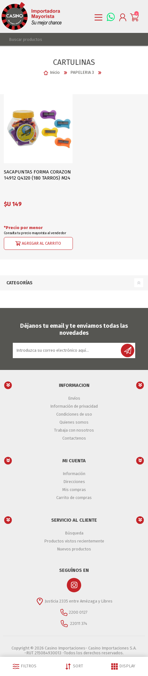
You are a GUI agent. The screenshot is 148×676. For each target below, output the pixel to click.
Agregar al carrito (41, 243)
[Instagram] (74, 585)
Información (74, 473)
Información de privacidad (74, 406)
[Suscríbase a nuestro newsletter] (67, 350)
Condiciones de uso (74, 414)
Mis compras (74, 489)
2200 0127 (78, 612)
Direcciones (74, 481)
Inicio (55, 72)
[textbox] (67, 39)
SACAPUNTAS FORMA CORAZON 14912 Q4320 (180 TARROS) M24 (37, 175)
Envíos (74, 398)
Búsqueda (74, 533)
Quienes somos (74, 422)
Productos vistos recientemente (74, 541)
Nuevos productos (74, 549)
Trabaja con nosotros (74, 430)
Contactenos (74, 438)
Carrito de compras (74, 497)
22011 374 (78, 623)
